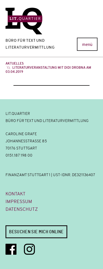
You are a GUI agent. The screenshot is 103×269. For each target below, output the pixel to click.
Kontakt (15, 194)
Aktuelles (14, 63)
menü (87, 44)
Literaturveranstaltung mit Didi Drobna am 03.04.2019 (48, 69)
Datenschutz (21, 209)
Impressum (18, 201)
